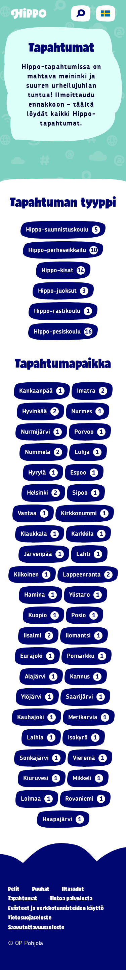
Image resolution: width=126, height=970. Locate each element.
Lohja (88, 452)
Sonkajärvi (39, 758)
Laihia (41, 737)
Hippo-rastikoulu (63, 311)
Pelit (14, 889)
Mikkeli (88, 778)
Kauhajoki (36, 717)
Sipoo (85, 493)
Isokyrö (83, 737)
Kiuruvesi (41, 778)
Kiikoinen (32, 574)
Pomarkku (86, 656)
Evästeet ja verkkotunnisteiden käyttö (56, 908)
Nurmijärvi (41, 432)
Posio (84, 615)
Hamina (40, 595)
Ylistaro (85, 595)
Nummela (43, 452)
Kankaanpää (42, 391)
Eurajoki (37, 656)
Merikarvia (88, 717)
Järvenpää (44, 554)
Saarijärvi (85, 697)
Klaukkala (39, 534)
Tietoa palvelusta (71, 898)
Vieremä (90, 758)
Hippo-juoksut (63, 291)
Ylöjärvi (37, 697)
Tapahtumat (22, 898)
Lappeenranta (88, 574)
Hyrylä (43, 473)
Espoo (84, 473)
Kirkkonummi (85, 513)
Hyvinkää (40, 411)
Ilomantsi (84, 635)
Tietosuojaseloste (30, 917)
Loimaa (37, 799)
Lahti (89, 554)
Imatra (92, 391)
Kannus (85, 676)
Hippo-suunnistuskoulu (63, 230)
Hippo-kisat (63, 270)
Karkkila (88, 534)
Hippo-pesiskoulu (63, 331)
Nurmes (87, 411)
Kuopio (43, 615)
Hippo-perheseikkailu (63, 250)
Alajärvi (41, 676)
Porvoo (90, 432)
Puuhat (41, 889)
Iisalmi (38, 635)
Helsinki (43, 493)
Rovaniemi (85, 799)
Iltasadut (73, 889)
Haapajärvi (63, 819)
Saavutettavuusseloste (36, 927)
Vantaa (33, 513)
